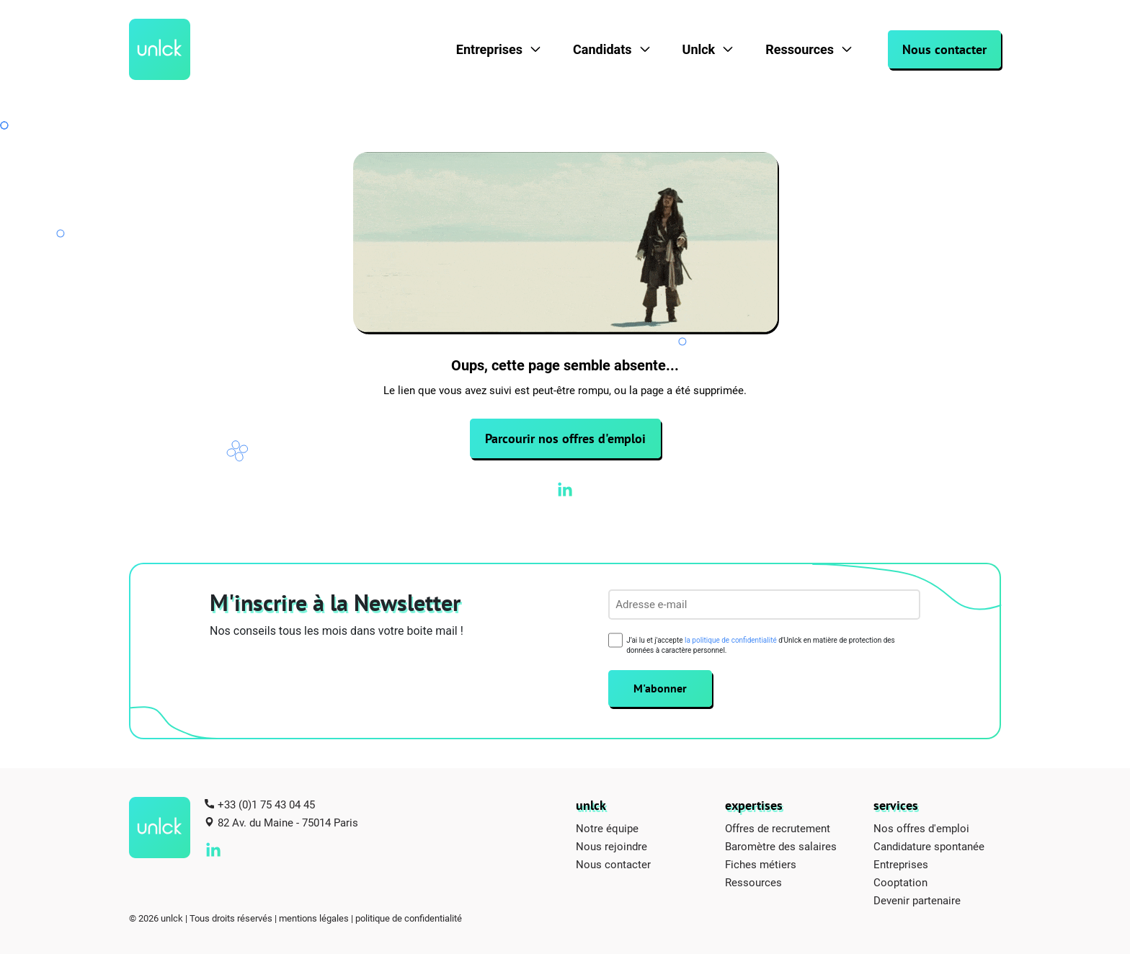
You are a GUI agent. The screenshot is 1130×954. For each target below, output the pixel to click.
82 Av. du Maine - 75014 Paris (288, 822)
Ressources (799, 49)
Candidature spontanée (928, 846)
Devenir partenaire (917, 900)
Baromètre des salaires (781, 846)
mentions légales (314, 917)
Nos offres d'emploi (921, 828)
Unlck (699, 49)
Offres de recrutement (777, 828)
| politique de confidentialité (406, 917)
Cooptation (900, 882)
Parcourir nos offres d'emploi (565, 438)
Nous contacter (944, 49)
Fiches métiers (760, 864)
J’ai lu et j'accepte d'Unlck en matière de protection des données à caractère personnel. (760, 645)
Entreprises (489, 49)
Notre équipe (607, 828)
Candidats (602, 49)
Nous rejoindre (611, 846)
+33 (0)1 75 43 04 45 (266, 804)
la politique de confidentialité (731, 640)
